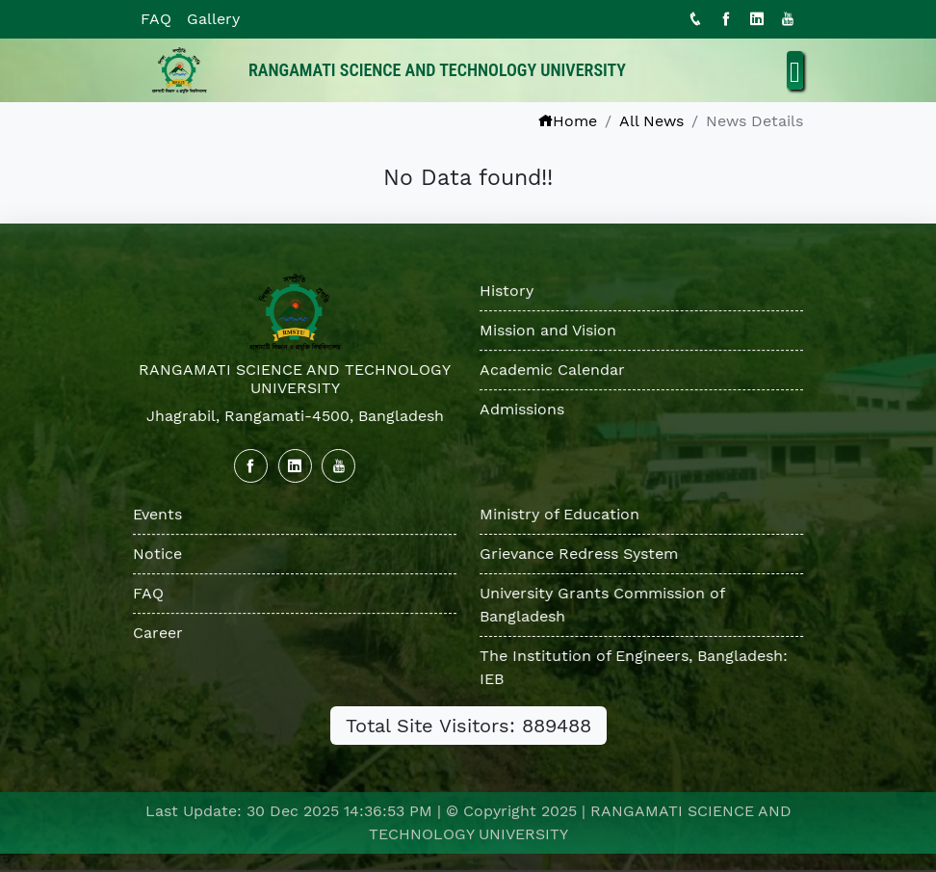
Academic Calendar (552, 370)
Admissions (522, 410)
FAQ (156, 19)
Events (157, 514)
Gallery (213, 19)
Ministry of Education (560, 514)
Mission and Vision (548, 331)
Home (567, 121)
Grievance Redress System (580, 553)
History (506, 291)
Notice (157, 553)
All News (651, 121)
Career (158, 632)
